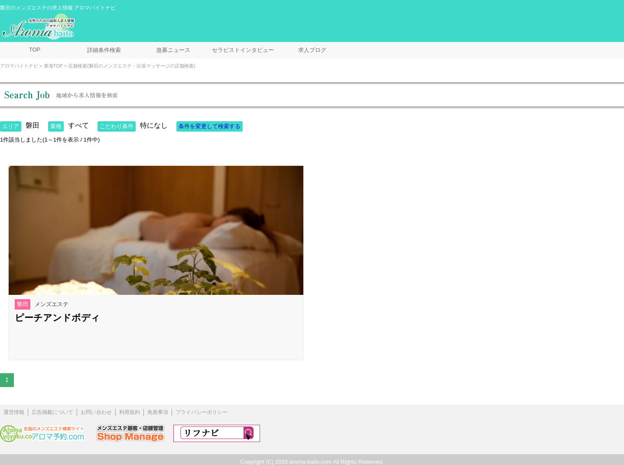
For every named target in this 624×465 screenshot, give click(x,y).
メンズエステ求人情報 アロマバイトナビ (39, 27)
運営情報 (13, 412)
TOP (35, 49)
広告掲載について (52, 412)
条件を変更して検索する (209, 126)
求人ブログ (312, 50)
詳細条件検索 (104, 50)
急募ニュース (173, 50)
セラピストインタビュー (243, 50)
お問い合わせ (96, 412)
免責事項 (157, 412)
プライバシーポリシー (202, 412)
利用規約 (129, 412)
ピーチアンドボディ (57, 318)
